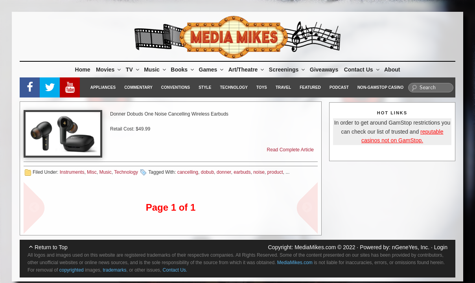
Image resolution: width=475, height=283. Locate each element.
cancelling (187, 172)
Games (212, 69)
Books (183, 69)
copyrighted (71, 270)
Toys (261, 87)
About (392, 69)
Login (440, 247)
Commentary (138, 87)
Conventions (175, 87)
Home (82, 69)
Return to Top (51, 247)
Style (205, 87)
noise (259, 172)
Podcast (339, 87)
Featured (310, 87)
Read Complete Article (290, 150)
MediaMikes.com (315, 247)
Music (155, 69)
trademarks (114, 270)
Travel (283, 87)
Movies (109, 69)
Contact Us (362, 69)
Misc (92, 172)
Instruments (72, 172)
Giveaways (324, 69)
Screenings (287, 69)
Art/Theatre (246, 69)
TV (133, 69)
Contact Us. (175, 270)
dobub (207, 172)
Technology (234, 87)
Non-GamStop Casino (380, 87)
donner (224, 172)
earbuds (242, 172)
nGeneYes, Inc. (410, 247)
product (275, 172)
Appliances (103, 87)
